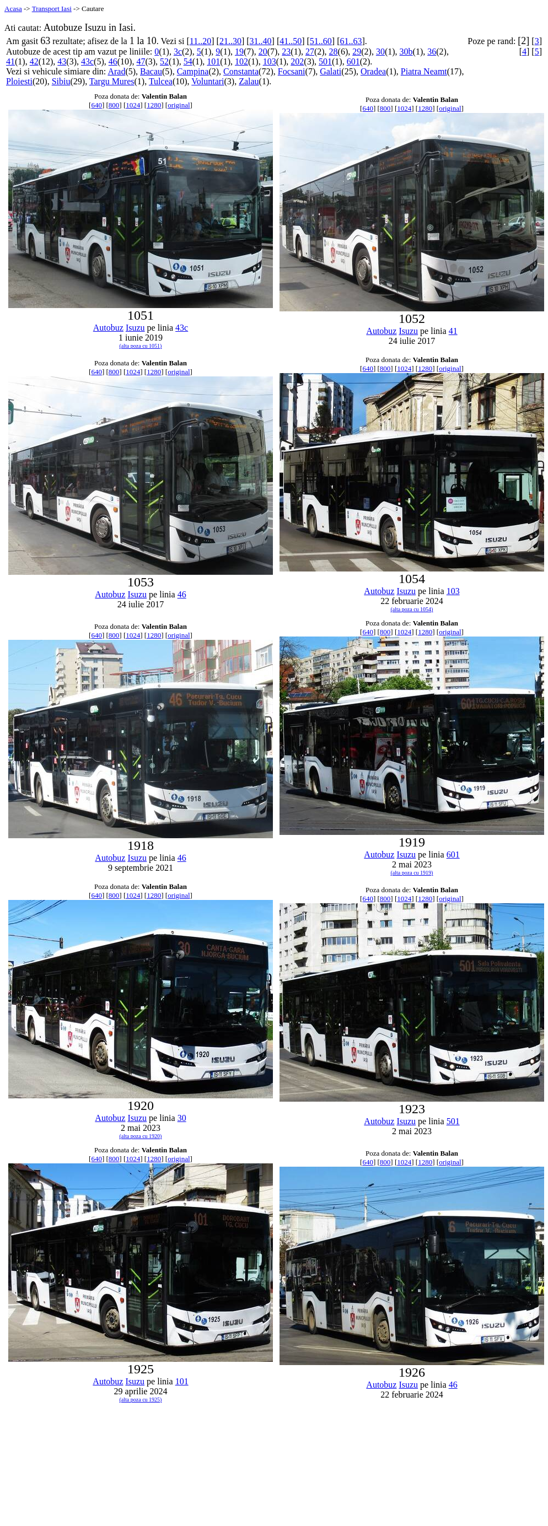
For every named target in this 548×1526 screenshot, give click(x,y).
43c (87, 61)
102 (241, 61)
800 (114, 105)
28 (333, 51)
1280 (154, 105)
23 (286, 51)
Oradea (373, 71)
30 (380, 51)
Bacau (151, 71)
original (179, 105)
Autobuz (108, 327)
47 (140, 61)
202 (297, 61)
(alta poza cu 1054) (412, 609)
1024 (133, 105)
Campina (193, 71)
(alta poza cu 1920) (141, 1136)
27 (309, 51)
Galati (330, 71)
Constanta (241, 71)
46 (113, 61)
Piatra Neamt (424, 71)
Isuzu (135, 327)
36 (431, 51)
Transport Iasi (52, 8)
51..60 (321, 41)
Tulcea (161, 81)
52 (164, 61)
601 (353, 61)
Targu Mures (112, 81)
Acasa (13, 8)
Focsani (291, 71)
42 (34, 61)
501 (325, 61)
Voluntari (207, 81)
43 (61, 61)
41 (10, 61)
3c (178, 51)
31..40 (261, 41)
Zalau (249, 81)
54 (188, 61)
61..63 (351, 41)
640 (96, 105)
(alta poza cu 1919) (412, 873)
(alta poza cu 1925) (141, 1399)
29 (356, 51)
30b (406, 51)
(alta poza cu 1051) (141, 346)
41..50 (291, 41)
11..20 (200, 41)
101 (213, 61)
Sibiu (61, 81)
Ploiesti (19, 81)
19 (239, 51)
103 (269, 61)
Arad (116, 71)
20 (263, 51)
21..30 (230, 41)
